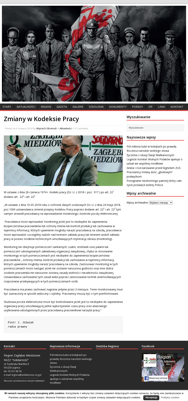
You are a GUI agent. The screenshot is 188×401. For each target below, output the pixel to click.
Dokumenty (117, 106)
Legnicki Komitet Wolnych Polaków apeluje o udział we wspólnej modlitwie (70, 379)
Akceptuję (151, 397)
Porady (137, 106)
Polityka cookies (170, 397)
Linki (161, 106)
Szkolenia (96, 106)
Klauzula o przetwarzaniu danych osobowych (24, 380)
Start (7, 106)
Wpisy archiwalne (137, 202)
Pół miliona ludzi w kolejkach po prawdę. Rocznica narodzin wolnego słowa (71, 359)
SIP (150, 106)
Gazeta (62, 106)
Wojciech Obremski (46, 128)
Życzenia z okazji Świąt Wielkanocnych (150, 155)
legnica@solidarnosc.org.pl (26, 375)
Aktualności (26, 106)
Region (46, 106)
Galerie (78, 106)
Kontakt (177, 106)
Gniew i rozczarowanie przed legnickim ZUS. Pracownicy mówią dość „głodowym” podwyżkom (154, 172)
